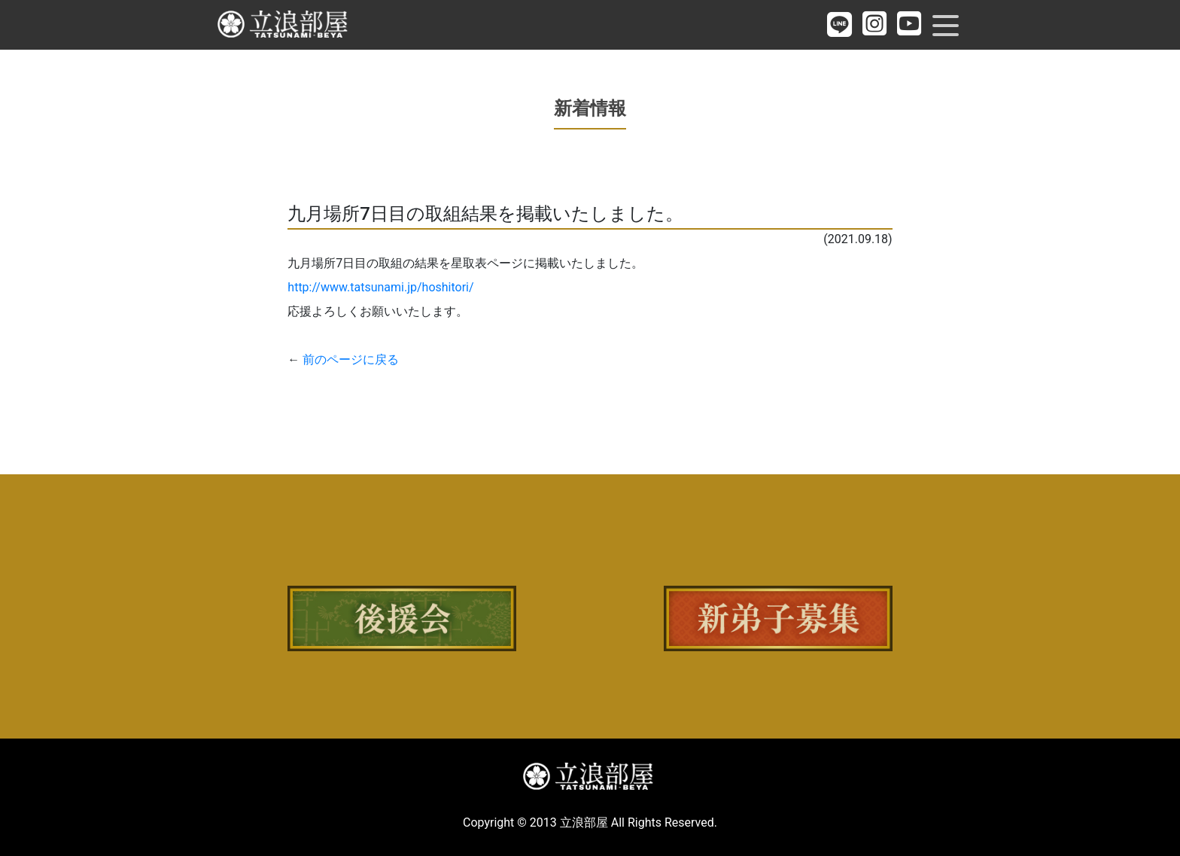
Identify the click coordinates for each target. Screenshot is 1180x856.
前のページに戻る (351, 359)
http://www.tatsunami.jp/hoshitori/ (380, 287)
